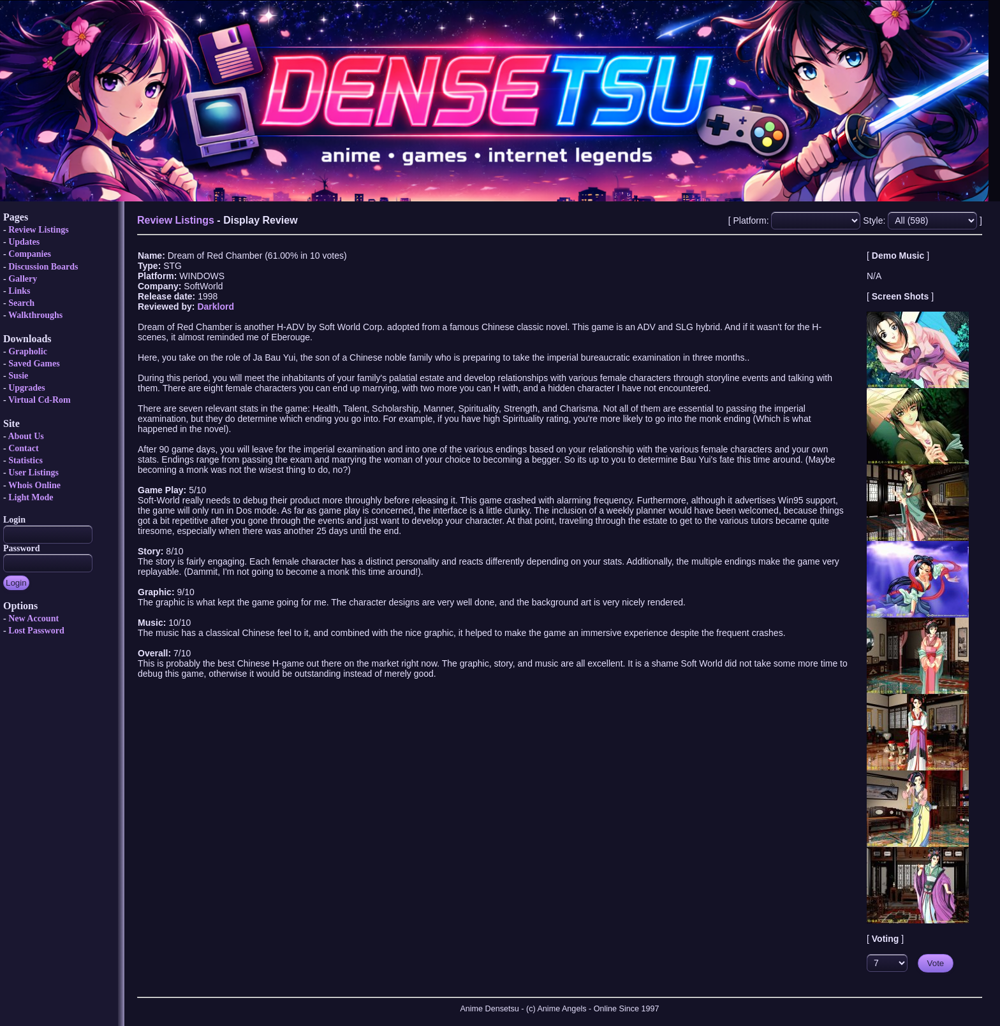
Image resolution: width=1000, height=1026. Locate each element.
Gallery (22, 279)
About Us (25, 436)
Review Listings (38, 230)
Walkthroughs (35, 315)
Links (19, 291)
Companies (29, 254)
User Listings (33, 472)
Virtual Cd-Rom (39, 400)
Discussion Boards (43, 266)
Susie (18, 375)
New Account (33, 618)
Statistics (25, 460)
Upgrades (26, 388)
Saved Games (34, 363)
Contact (23, 448)
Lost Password (36, 630)
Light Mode (30, 497)
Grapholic (27, 351)
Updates (24, 242)
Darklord (215, 306)
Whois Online (34, 485)
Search (21, 303)
